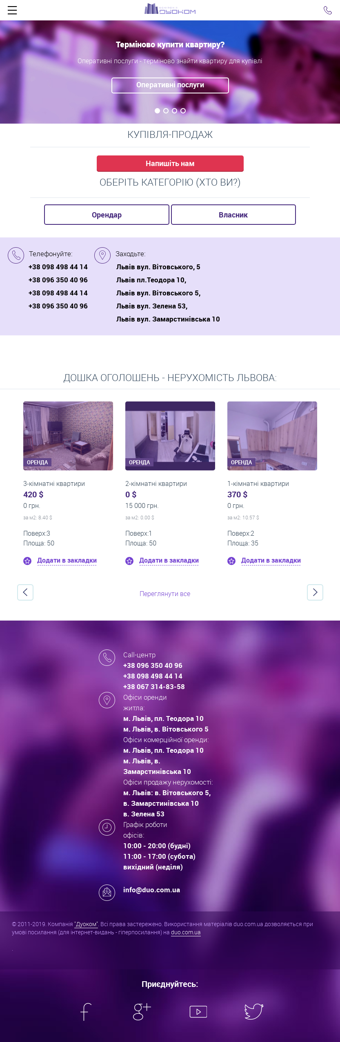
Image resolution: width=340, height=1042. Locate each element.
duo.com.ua (186, 932)
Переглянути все (165, 593)
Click (12, 12)
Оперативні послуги (170, 84)
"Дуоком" (86, 924)
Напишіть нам (170, 163)
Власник (233, 214)
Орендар (107, 214)
